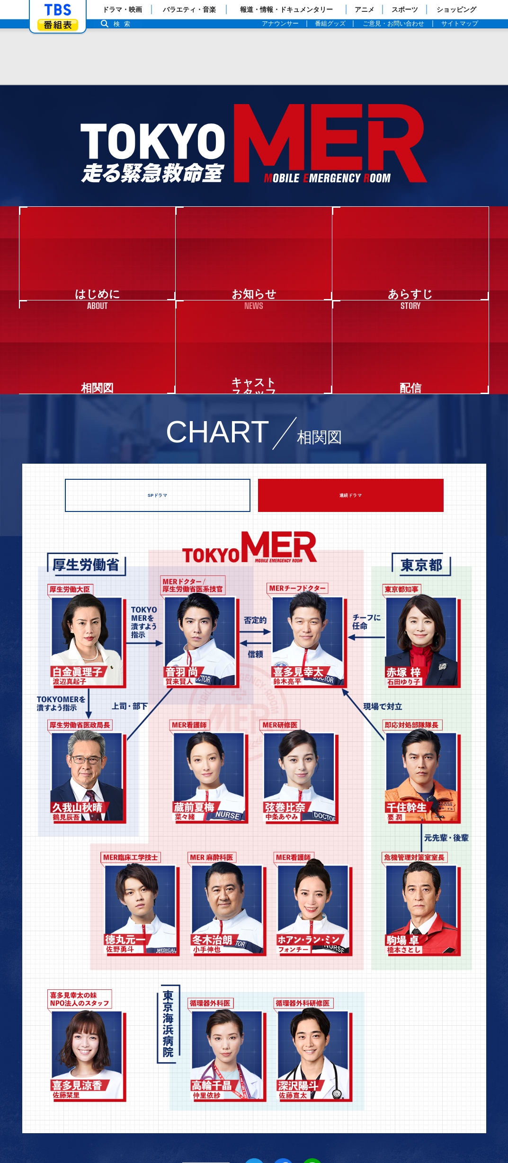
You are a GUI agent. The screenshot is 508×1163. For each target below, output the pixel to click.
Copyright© (38, 1123)
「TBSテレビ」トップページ (57, 10)
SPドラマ (157, 336)
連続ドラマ (350, 336)
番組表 (57, 25)
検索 (124, 23)
